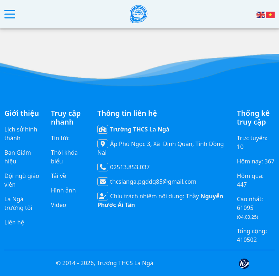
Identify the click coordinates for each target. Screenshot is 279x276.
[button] (9, 14)
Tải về (58, 176)
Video (58, 205)
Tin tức (60, 138)
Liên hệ (14, 222)
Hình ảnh (63, 190)
